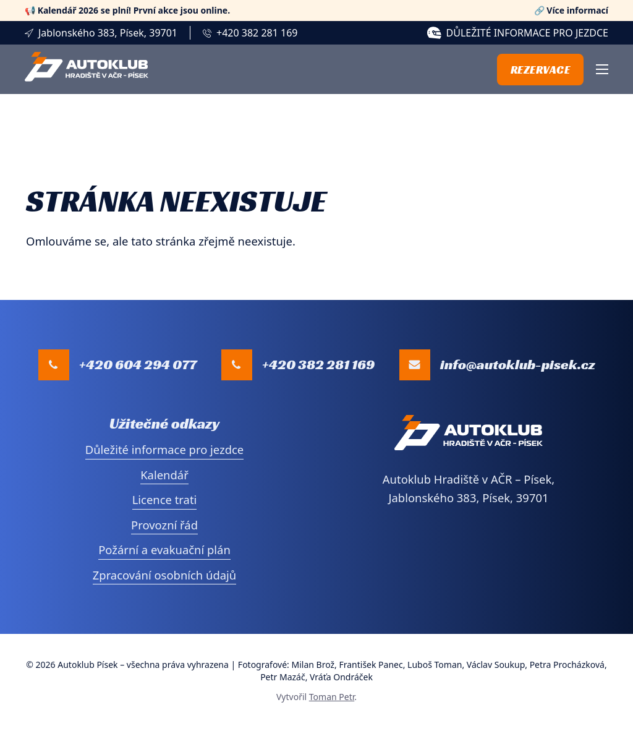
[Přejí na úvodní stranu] (86, 69)
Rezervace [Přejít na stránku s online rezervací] (541, 69)
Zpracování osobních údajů (164, 575)
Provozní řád (164, 524)
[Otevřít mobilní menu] (602, 69)
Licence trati (164, 499)
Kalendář (164, 474)
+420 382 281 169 (256, 33)
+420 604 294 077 (138, 364)
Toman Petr (331, 697)
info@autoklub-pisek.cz (517, 364)
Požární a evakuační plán (164, 549)
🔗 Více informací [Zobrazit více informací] (571, 10)
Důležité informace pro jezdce (527, 33)
